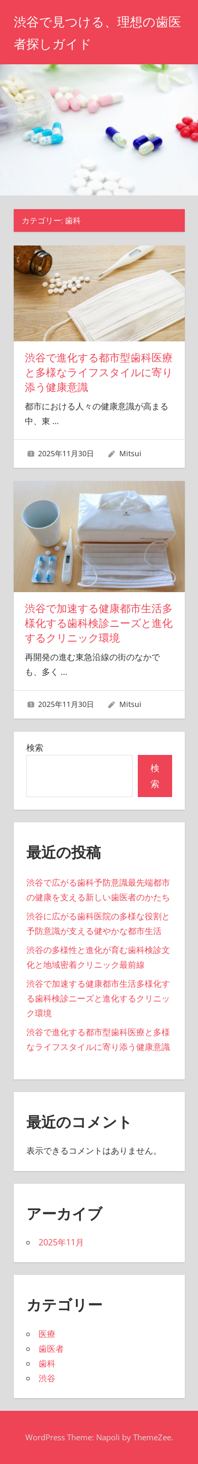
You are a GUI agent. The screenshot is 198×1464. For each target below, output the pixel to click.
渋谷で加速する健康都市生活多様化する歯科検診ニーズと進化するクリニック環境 (99, 623)
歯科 (47, 1363)
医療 (47, 1334)
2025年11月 (61, 1242)
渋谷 (47, 1378)
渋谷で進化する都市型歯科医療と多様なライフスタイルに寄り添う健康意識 (99, 372)
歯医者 (51, 1348)
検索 (34, 747)
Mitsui (130, 453)
